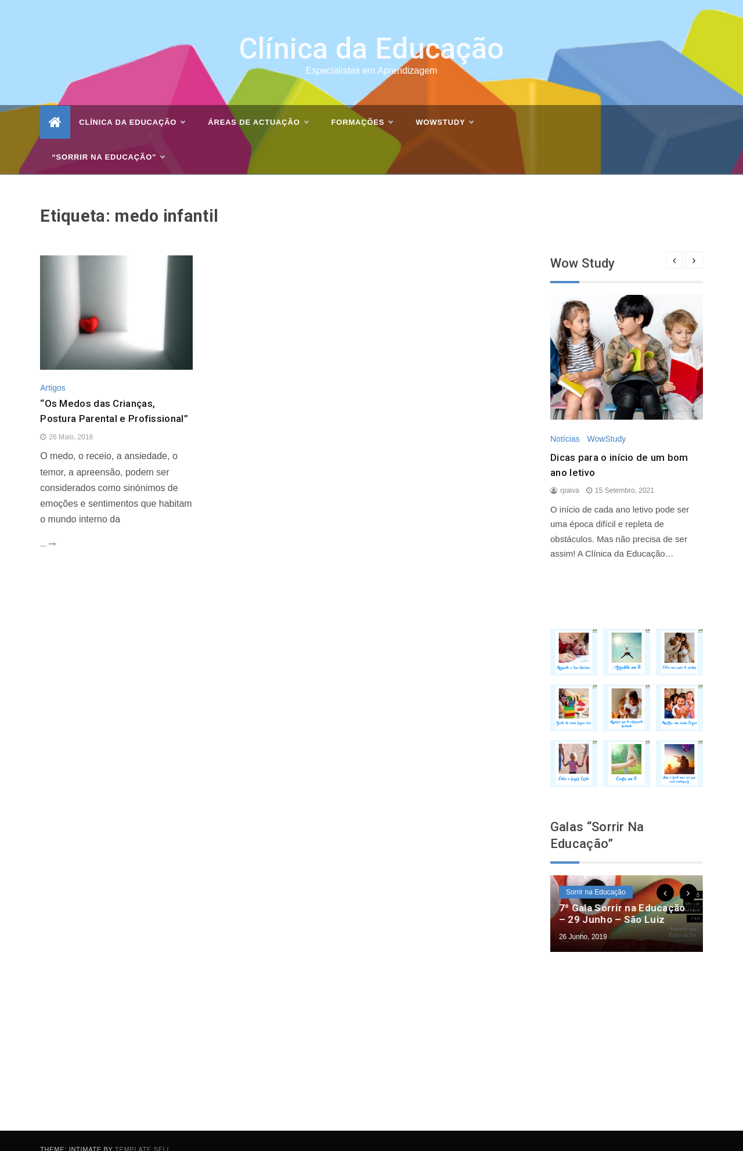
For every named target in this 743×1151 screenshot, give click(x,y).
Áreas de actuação (258, 105)
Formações (362, 105)
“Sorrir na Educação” (108, 139)
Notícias (565, 421)
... (48, 526)
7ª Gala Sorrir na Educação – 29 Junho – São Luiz (622, 896)
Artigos (53, 370)
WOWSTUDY (444, 105)
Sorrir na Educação (596, 875)
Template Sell (143, 1131)
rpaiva (569, 474)
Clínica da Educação (371, 31)
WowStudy (606, 421)
